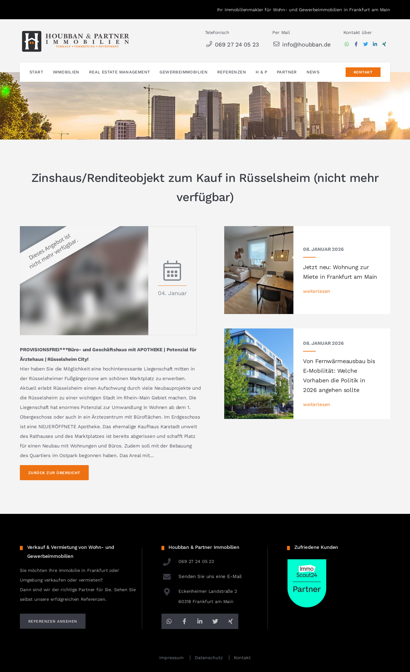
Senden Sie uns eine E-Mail (201, 576)
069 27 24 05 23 (232, 44)
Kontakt (363, 72)
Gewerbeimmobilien (184, 72)
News (313, 72)
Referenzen (231, 72)
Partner (287, 72)
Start (36, 72)
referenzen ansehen (52, 621)
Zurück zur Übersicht (54, 473)
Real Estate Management (119, 72)
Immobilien (66, 72)
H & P (261, 72)
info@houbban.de (301, 44)
